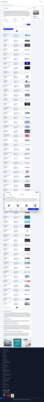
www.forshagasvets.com (17, 263)
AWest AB (5, 116)
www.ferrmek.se (16, 249)
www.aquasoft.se (16, 99)
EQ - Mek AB (5, 220)
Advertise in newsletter (6, 367)
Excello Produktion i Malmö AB (7, 229)
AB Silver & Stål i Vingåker (7, 66)
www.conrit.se (16, 181)
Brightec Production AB (7, 161)
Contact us (4, 386)
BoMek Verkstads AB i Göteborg (8, 152)
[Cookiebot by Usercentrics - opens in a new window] (35, 192)
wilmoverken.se (16, 72)
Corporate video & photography (7, 377)
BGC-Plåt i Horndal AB (6, 134)
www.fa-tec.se (16, 240)
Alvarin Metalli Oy (6, 89)
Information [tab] (22, 194)
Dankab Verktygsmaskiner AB (7, 184)
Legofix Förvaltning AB (6, 34)
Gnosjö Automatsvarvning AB (7, 284)
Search (29, 24)
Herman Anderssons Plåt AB (7, 302)
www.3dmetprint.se (17, 45)
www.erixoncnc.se (16, 226)
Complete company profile (6, 351)
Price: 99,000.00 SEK (36, 18)
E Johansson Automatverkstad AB (8, 211)
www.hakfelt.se (16, 290)
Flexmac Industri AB (6, 252)
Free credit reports (5, 360)
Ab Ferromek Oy (6, 48)
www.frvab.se (16, 267)
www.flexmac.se (16, 254)
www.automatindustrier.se (17, 113)
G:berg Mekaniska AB (6, 270)
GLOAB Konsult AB (6, 279)
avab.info (15, 122)
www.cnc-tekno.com (17, 176)
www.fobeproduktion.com (17, 258)
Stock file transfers (5, 356)
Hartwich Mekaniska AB (6, 293)
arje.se (15, 104)
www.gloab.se (16, 281)
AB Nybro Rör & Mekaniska (7, 57)
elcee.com (15, 217)
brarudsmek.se (16, 167)
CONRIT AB (5, 179)
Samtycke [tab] (10, 194)
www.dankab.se (16, 185)
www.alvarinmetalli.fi (17, 90)
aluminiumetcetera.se (17, 86)
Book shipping (4, 354)
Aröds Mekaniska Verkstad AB (7, 107)
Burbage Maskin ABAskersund (35, 17)
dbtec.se (15, 190)
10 (28, 307)
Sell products (4, 355)
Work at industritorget (5, 387)
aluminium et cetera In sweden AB (8, 84)
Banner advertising (5, 365)
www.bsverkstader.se (17, 172)
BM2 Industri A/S (6, 143)
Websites (4, 376)
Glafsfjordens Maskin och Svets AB (8, 275)
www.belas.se (16, 131)
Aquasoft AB (5, 98)
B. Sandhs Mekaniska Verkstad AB (8, 125)
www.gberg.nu (16, 272)
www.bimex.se (16, 140)
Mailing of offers (5, 366)
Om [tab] (33, 194)
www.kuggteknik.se (17, 54)
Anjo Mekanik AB (6, 93)
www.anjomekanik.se (17, 95)
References (4, 382)
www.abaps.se (16, 63)
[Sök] (41, 3)
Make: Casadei (35, 15)
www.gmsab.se (16, 276)
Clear (24, 24)
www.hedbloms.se (16, 299)
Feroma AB (5, 243)
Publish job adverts (5, 359)
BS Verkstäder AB (6, 170)
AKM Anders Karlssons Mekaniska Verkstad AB (9, 75)
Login (41, 1)
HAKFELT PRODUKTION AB (7, 288)
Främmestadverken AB (6, 266)
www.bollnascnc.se (16, 149)
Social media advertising (6, 375)
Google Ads (4, 372)
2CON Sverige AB (6, 39)
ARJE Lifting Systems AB (7, 102)
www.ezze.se (16, 235)
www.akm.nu (16, 77)
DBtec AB (5, 188)
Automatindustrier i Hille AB (7, 111)
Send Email (15, 36)
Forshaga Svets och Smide (7, 261)
